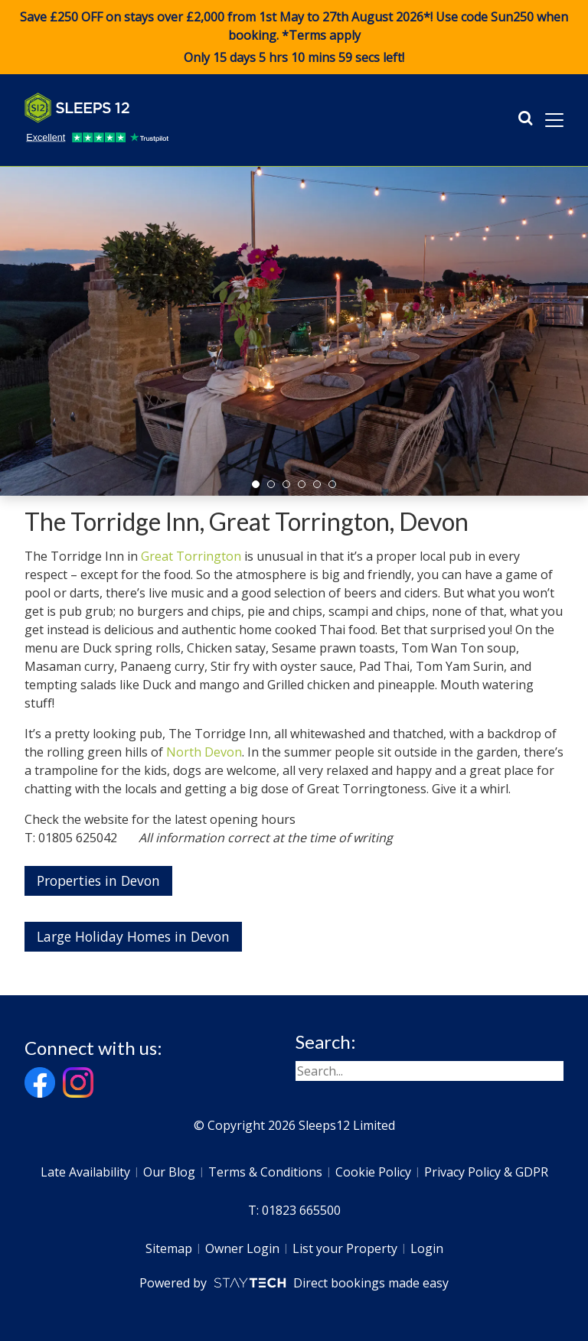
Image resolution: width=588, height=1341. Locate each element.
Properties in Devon (98, 880)
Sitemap (168, 1248)
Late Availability (85, 1172)
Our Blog (169, 1172)
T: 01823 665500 (294, 1210)
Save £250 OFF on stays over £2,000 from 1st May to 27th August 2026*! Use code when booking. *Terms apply (294, 37)
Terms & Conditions (265, 1172)
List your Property (344, 1248)
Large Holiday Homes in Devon (133, 936)
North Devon (204, 752)
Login (426, 1248)
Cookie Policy (373, 1172)
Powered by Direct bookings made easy (293, 1283)
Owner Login (242, 1248)
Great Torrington (191, 556)
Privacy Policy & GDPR (486, 1172)
